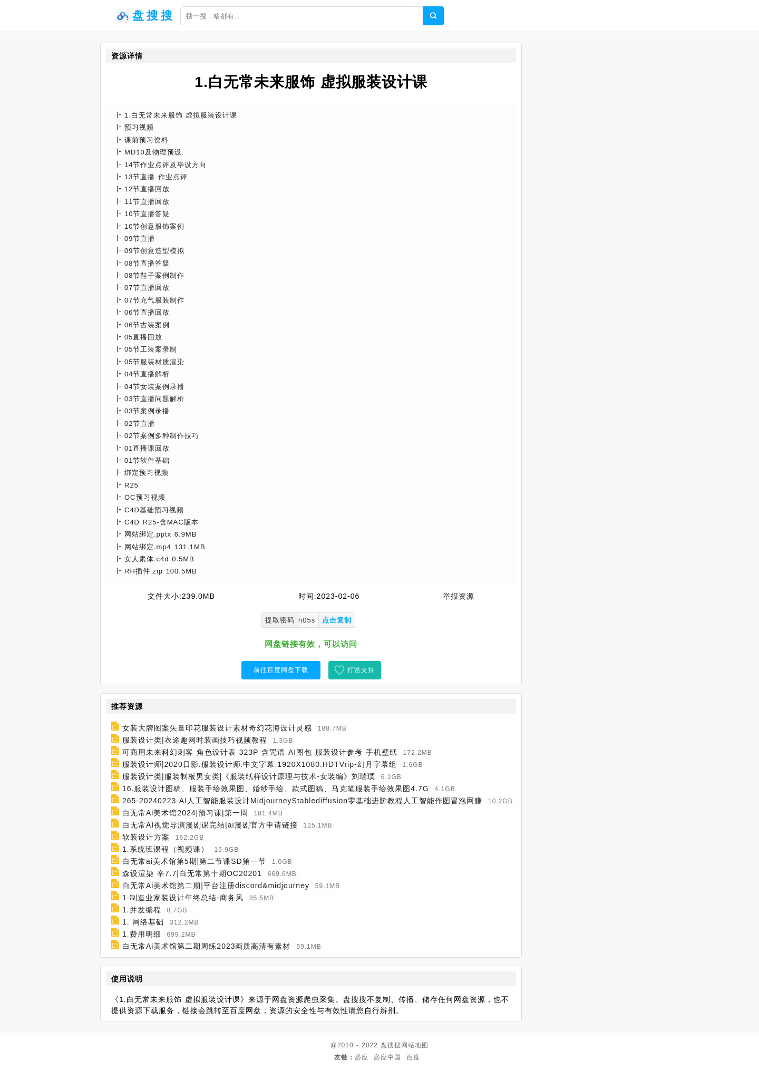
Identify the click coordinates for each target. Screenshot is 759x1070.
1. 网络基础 (143, 922)
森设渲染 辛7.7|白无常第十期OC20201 (192, 873)
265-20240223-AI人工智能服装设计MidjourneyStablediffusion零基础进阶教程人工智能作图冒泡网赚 (302, 800)
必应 (361, 1057)
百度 (413, 1057)
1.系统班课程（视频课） (165, 849)
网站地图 (415, 1045)
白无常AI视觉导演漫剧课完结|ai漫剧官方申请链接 (210, 825)
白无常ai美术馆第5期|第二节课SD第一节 (194, 861)
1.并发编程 (141, 910)
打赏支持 (361, 670)
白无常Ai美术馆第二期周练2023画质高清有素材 (206, 946)
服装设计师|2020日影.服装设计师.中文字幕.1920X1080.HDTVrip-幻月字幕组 (259, 764)
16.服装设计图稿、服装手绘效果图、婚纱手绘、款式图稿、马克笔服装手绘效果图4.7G (275, 788)
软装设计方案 (146, 837)
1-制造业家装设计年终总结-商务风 (183, 897)
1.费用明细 (141, 934)
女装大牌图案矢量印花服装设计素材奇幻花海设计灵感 (217, 728)
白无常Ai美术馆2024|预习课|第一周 (185, 813)
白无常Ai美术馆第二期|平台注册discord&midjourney (215, 885)
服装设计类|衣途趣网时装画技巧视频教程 (194, 740)
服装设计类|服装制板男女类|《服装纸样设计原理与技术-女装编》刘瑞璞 (248, 776)
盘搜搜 (391, 1045)
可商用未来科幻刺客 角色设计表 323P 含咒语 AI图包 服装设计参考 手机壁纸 (259, 752)
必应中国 (387, 1057)
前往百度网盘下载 (281, 670)
